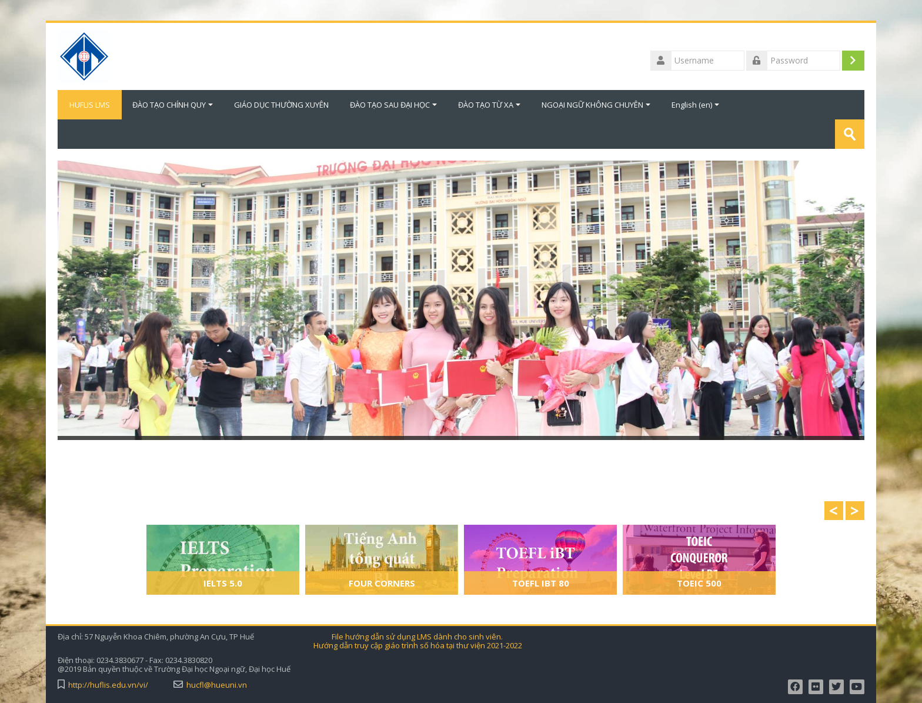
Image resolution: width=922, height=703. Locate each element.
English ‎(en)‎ (695, 104)
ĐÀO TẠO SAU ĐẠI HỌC (393, 104)
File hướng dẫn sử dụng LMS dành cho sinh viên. (417, 636)
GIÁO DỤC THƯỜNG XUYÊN (281, 104)
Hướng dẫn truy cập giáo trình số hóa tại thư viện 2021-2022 (417, 645)
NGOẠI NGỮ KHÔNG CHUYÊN (596, 104)
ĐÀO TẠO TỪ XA (489, 104)
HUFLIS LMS (89, 104)
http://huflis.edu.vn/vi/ (108, 685)
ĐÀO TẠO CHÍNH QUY (172, 104)
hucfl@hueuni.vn (216, 685)
